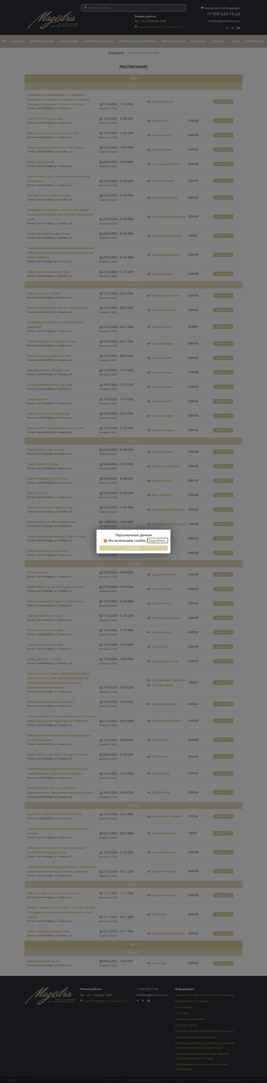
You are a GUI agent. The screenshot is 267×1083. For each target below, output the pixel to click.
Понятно (133, 548)
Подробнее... (157, 540)
